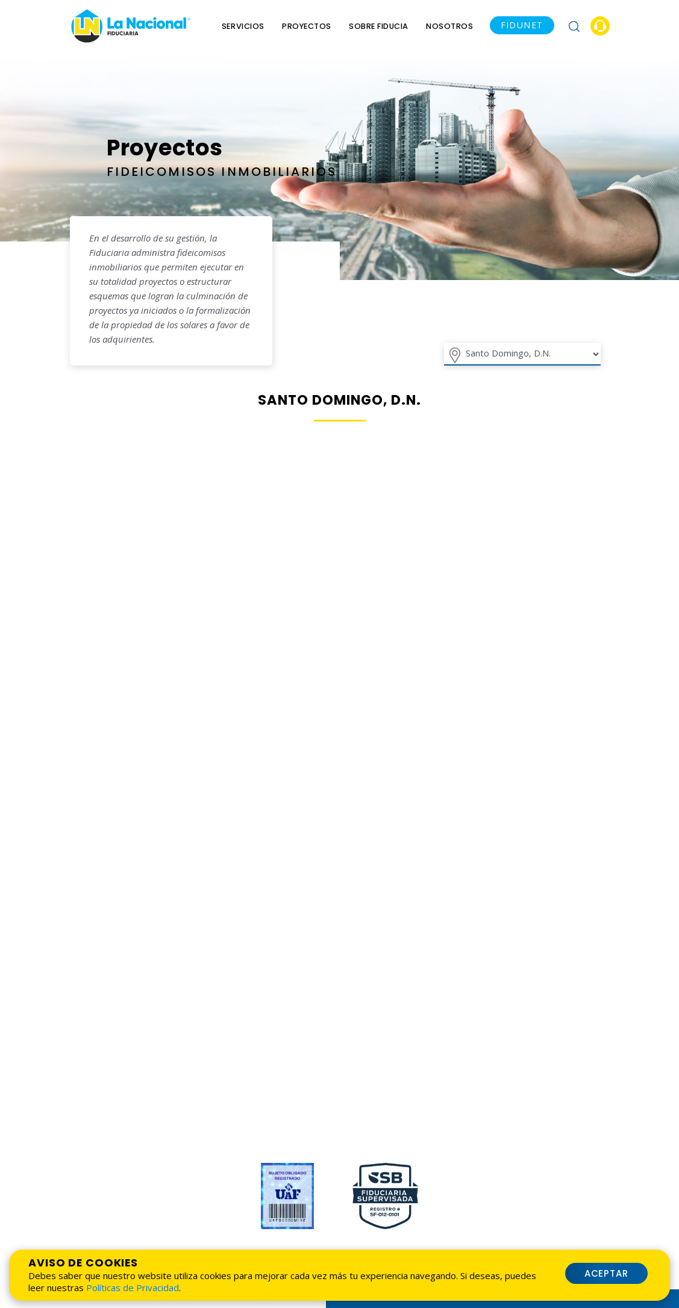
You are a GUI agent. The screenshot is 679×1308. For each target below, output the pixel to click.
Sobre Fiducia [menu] (378, 26)
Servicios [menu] (243, 26)
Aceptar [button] (606, 1273)
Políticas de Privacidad (132, 1288)
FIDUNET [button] (522, 25)
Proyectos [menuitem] (306, 26)
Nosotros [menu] (449, 26)
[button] (574, 26)
